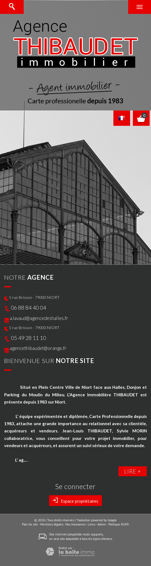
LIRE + (132, 471)
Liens (91, 524)
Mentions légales (51, 524)
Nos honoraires (75, 524)
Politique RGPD (118, 524)
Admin (102, 524)
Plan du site (30, 524)
